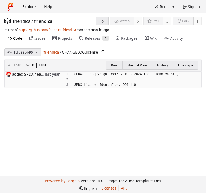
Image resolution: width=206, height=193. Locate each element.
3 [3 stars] (167, 21)
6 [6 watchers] (138, 21)
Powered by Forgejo (62, 180)
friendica (22, 21)
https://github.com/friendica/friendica (47, 30)
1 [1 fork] (197, 21)
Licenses (108, 188)
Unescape (185, 65)
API (124, 188)
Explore (29, 6)
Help (48, 6)
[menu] (88, 188)
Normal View (137, 65)
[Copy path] (102, 52)
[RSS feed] (102, 21)
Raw (114, 65)
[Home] (10, 7)
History (162, 65)
